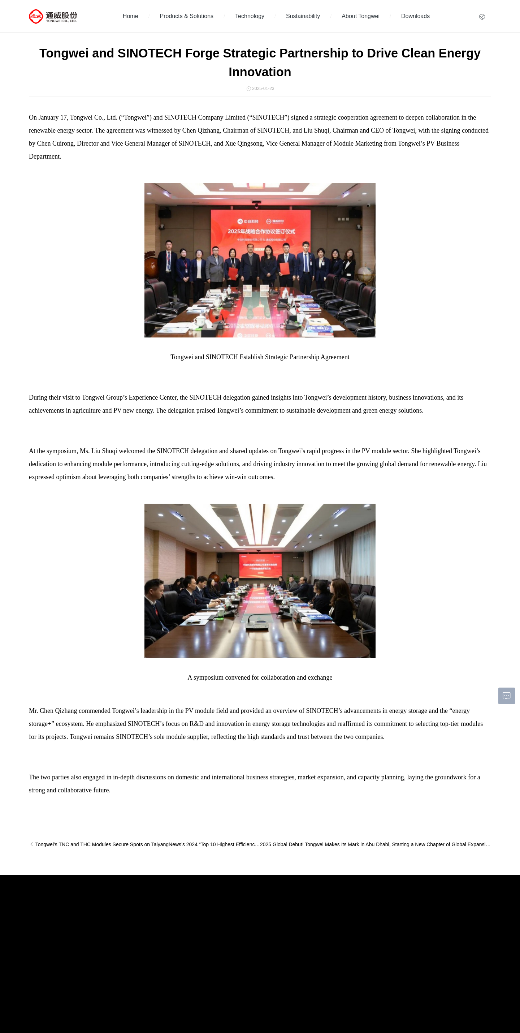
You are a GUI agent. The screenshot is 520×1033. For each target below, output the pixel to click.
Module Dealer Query (251, 975)
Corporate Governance (253, 918)
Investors (240, 909)
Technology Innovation (129, 909)
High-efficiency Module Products (60, 928)
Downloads (415, 16)
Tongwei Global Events (130, 918)
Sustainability (303, 16)
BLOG (114, 947)
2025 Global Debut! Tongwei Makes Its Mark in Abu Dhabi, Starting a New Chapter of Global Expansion (375, 844)
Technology (249, 16)
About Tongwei (361, 16)
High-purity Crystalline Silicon (57, 909)
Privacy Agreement (177, 1009)
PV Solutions (41, 973)
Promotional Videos (127, 937)
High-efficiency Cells (48, 918)
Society (177, 928)
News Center (120, 928)
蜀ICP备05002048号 (138, 1009)
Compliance (242, 947)
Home (130, 16)
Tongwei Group (334, 1009)
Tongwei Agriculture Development (403, 1009)
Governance (181, 937)
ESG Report (181, 947)
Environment (182, 918)
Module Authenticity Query (256, 965)
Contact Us (241, 956)
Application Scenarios (49, 954)
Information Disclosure (252, 928)
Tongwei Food (471, 1009)
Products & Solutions (187, 16)
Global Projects (43, 964)
